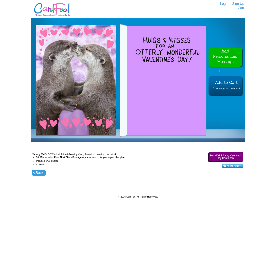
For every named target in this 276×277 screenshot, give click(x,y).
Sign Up (238, 3)
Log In (224, 3)
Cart (241, 8)
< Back (38, 173)
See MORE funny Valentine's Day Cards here (226, 157)
